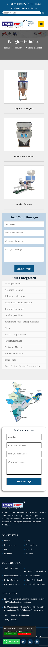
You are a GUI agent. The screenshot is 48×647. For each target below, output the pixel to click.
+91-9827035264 (32, 4)
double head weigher (24, 156)
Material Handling (13, 341)
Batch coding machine (35, 584)
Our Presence (10, 545)
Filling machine (11, 580)
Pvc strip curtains (12, 584)
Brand (29, 549)
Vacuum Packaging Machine (18, 302)
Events (7, 541)
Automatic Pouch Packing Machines (22, 321)
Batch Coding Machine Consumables (22, 366)
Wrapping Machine (14, 290)
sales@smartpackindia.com (24, 8)
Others (8, 328)
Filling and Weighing (15, 296)
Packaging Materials (14, 347)
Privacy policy (28, 631)
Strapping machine (12, 576)
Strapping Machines (14, 309)
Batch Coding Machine (15, 334)
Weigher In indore (34, 48)
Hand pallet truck (34, 580)
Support (29, 554)
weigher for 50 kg (24, 204)
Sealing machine (11, 568)
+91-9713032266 (15, 4)
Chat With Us (11, 641)
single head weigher (24, 108)
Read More (15, 525)
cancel (24, 634)
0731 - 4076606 (11, 620)
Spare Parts (10, 360)
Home (7, 48)
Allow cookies (11, 634)
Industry (8, 554)
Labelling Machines (14, 315)
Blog (28, 541)
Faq (5, 549)
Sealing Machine (12, 283)
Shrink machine (33, 576)
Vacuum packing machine (35, 571)
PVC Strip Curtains (14, 353)
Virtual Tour (31, 545)
